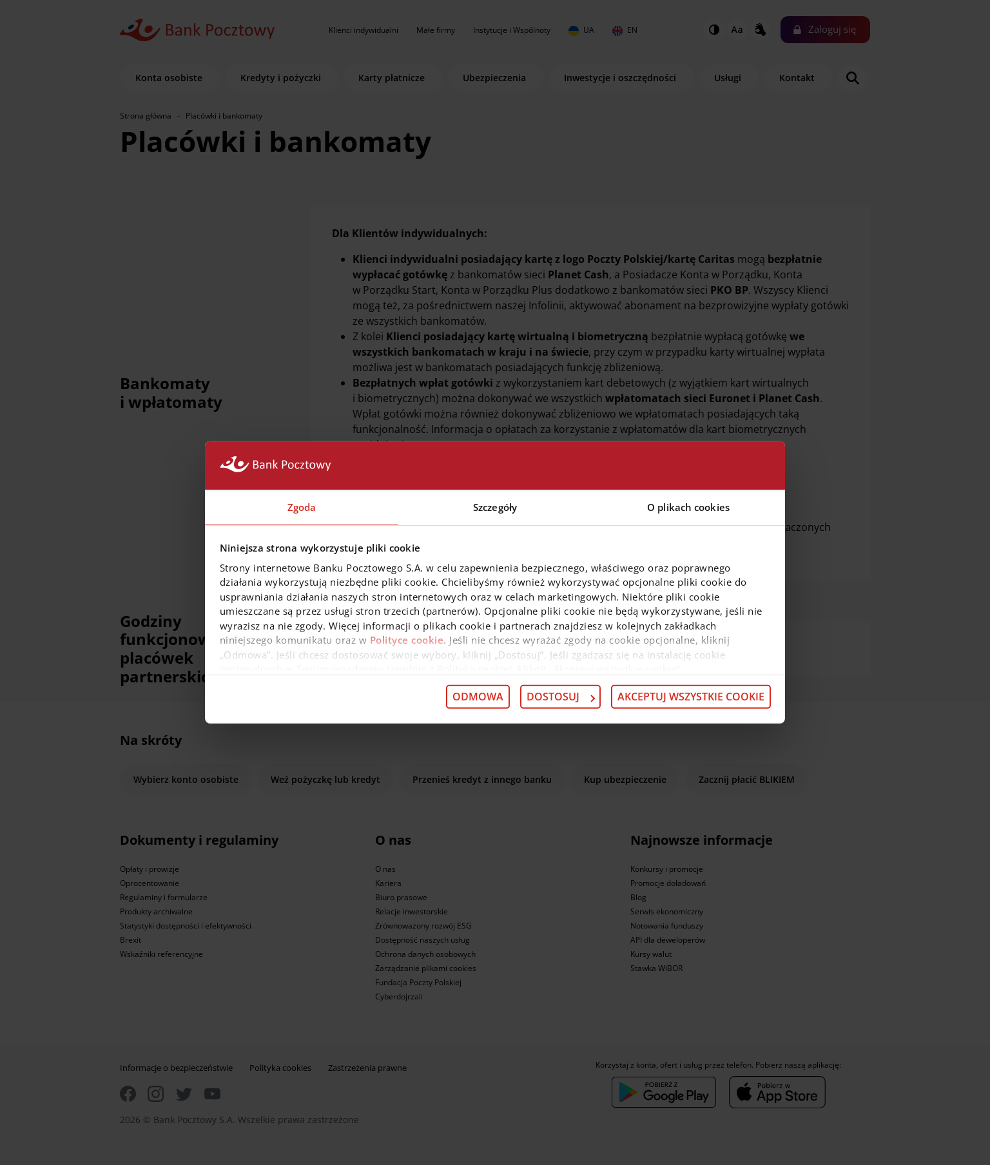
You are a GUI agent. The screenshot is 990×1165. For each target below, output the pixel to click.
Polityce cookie (407, 640)
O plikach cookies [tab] (688, 506)
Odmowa (477, 697)
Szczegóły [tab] (495, 506)
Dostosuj (561, 697)
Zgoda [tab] (301, 506)
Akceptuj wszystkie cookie (690, 697)
